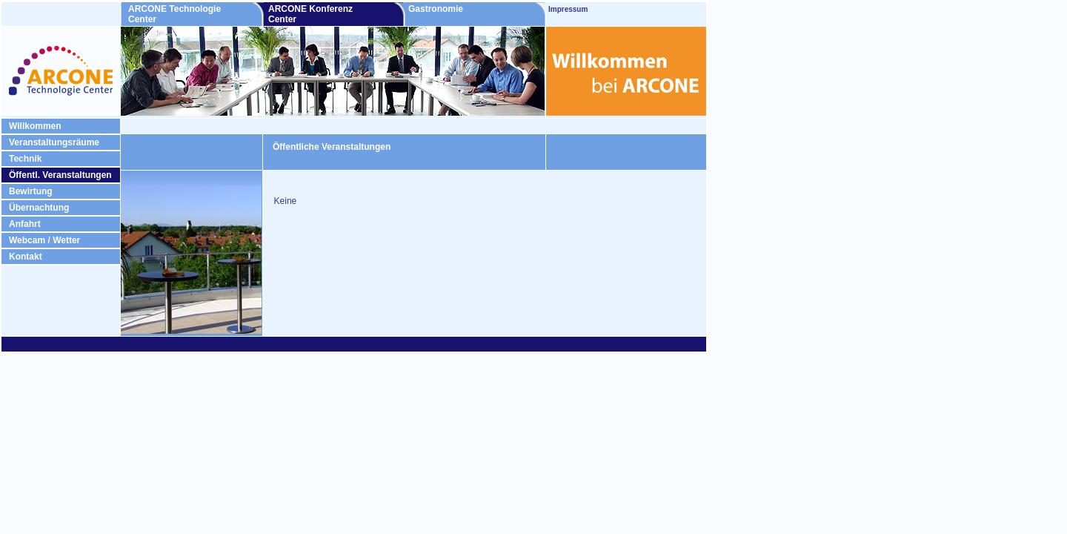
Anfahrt (25, 224)
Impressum (568, 9)
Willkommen (35, 126)
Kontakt (25, 256)
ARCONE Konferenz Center (310, 14)
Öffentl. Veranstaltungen (60, 175)
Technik (25, 159)
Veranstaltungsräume (54, 142)
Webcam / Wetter (44, 240)
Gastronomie (460, 9)
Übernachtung (39, 207)
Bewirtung (31, 191)
